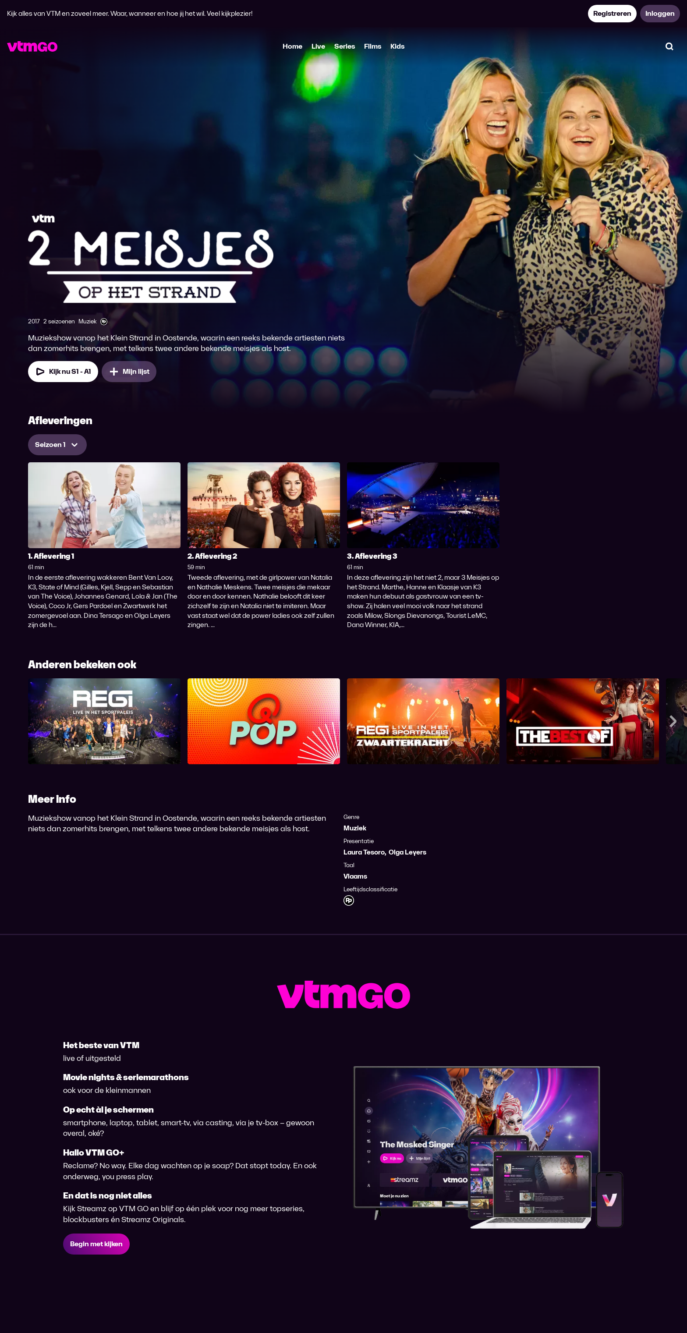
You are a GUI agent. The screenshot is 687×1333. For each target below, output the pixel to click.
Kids (397, 46)
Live (318, 46)
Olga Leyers (407, 852)
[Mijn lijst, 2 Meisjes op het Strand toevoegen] (129, 371)
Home (292, 46)
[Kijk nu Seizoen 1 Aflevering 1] (63, 371)
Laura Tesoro (364, 852)
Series (344, 46)
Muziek (355, 828)
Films (372, 46)
